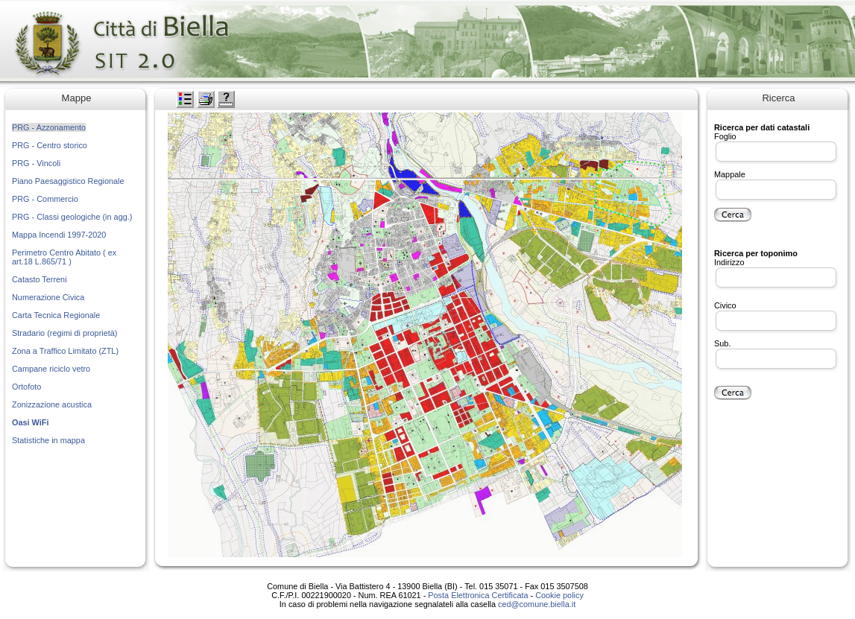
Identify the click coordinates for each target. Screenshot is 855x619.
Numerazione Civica (48, 297)
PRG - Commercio (45, 198)
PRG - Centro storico (49, 145)
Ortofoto (26, 386)
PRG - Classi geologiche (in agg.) (72, 216)
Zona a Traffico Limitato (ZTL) (65, 350)
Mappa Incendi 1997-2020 (59, 234)
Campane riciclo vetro (51, 368)
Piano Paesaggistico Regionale (68, 181)
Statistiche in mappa (48, 440)
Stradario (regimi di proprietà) (64, 332)
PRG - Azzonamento (49, 127)
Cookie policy (559, 595)
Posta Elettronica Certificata (478, 595)
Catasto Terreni (39, 279)
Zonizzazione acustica (52, 404)
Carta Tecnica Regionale (56, 315)
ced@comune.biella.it (536, 604)
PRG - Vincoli (36, 163)
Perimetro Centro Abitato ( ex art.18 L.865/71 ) (64, 257)
